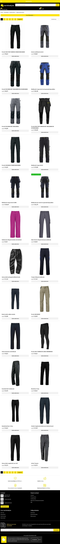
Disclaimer (33, 512)
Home (2, 12)
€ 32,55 (5, 167)
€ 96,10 (5, 54)
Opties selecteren (15, 56)
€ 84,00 (34, 54)
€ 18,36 (5, 316)
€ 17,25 (34, 279)
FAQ (31, 502)
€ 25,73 (5, 465)
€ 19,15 (34, 353)
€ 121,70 (34, 204)
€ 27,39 (34, 428)
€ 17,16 (5, 279)
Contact (32, 495)
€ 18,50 (34, 316)
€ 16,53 (34, 241)
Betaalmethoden (34, 514)
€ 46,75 (5, 91)
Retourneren (33, 516)
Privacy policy (33, 497)
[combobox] (35, 5)
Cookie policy (33, 498)
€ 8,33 (4, 241)
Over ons (2, 512)
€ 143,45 (34, 130)
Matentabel (3, 518)
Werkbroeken (12, 12)
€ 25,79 (34, 465)
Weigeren (39, 539)
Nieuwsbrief (3, 514)
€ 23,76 (5, 390)
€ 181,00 (5, 204)
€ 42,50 (5, 128)
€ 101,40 (34, 91)
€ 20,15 (5, 353)
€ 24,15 (34, 390)
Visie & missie (3, 516)
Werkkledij (6, 12)
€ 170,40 (34, 167)
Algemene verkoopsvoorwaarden (37, 500)
